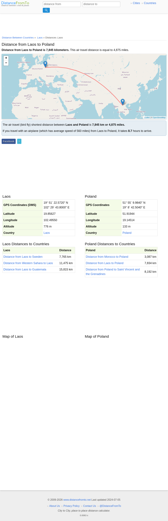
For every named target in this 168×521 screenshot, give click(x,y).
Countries (150, 3)
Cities (136, 3)
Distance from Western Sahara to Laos (28, 263)
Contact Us (89, 506)
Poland (126, 232)
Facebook (8, 141)
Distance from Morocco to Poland (107, 256)
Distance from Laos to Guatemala (24, 269)
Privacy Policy (72, 506)
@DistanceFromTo (110, 506)
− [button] (6, 63)
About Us (54, 506)
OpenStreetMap (159, 118)
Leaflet (147, 118)
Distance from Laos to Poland (105, 263)
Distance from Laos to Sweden (23, 256)
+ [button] (6, 58)
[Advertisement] (84, 24)
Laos (47, 232)
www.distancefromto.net (77, 499)
